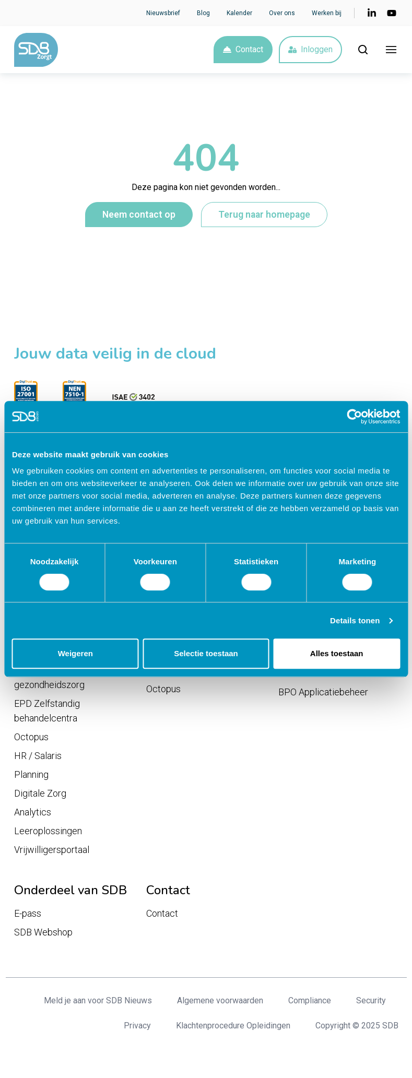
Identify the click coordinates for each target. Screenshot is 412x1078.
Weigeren (75, 653)
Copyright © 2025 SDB (356, 1025)
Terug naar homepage (264, 214)
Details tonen (355, 620)
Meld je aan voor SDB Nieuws (98, 1000)
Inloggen (310, 49)
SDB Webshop (43, 932)
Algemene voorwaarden (220, 1000)
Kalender (239, 13)
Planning (31, 774)
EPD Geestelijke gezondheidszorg (49, 677)
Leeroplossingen (48, 830)
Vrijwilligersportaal (51, 849)
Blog (203, 13)
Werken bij (327, 13)
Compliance (309, 1000)
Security (371, 1000)
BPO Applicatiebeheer (323, 691)
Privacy (137, 1025)
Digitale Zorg (40, 793)
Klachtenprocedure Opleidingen (233, 1025)
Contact (243, 49)
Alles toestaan (336, 653)
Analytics (32, 812)
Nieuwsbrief (163, 13)
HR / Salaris (38, 755)
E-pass (27, 913)
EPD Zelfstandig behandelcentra (47, 711)
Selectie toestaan (206, 653)
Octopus (31, 736)
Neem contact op (138, 214)
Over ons (282, 13)
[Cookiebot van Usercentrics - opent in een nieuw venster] (354, 416)
